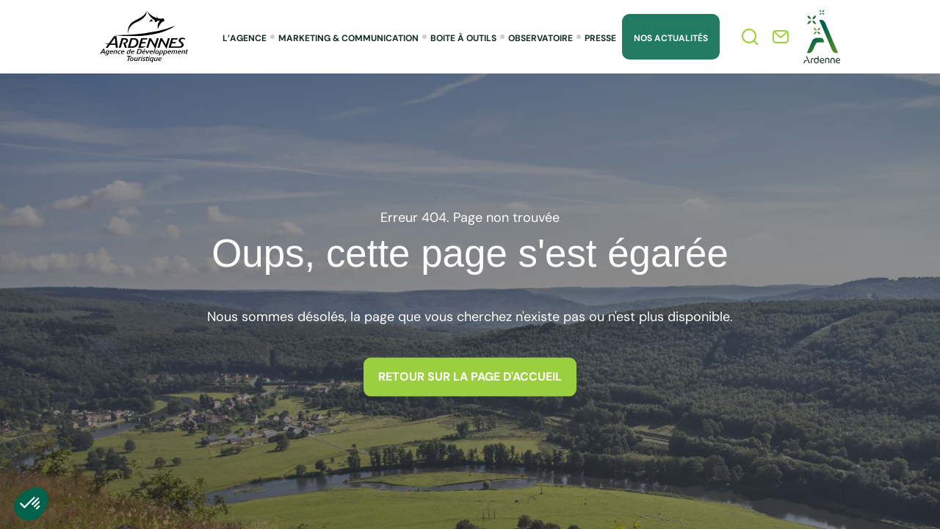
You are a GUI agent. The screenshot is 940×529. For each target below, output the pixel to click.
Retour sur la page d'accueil (470, 376)
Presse (600, 38)
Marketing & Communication (348, 38)
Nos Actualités (671, 38)
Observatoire (540, 38)
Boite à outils (463, 38)
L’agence (245, 38)
